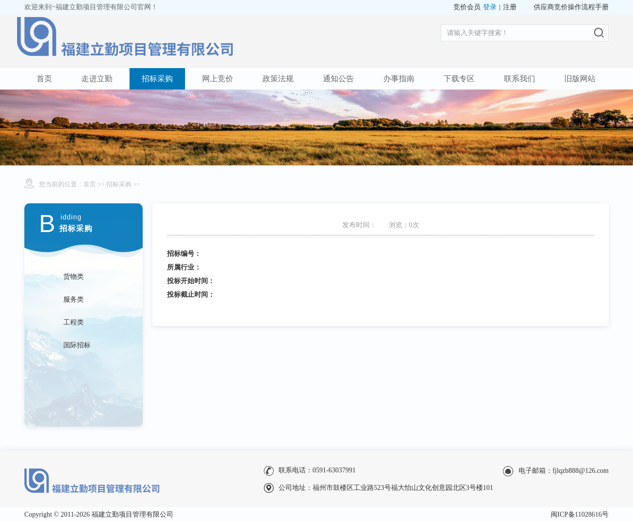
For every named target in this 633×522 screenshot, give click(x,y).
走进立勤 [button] (96, 78)
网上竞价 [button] (217, 78)
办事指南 (398, 78)
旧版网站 (580, 78)
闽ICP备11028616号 (580, 514)
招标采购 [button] (157, 78)
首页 (44, 78)
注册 (510, 7)
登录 (490, 7)
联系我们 (519, 78)
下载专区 (459, 78)
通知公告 (338, 78)
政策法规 (278, 78)
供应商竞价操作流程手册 (571, 7)
